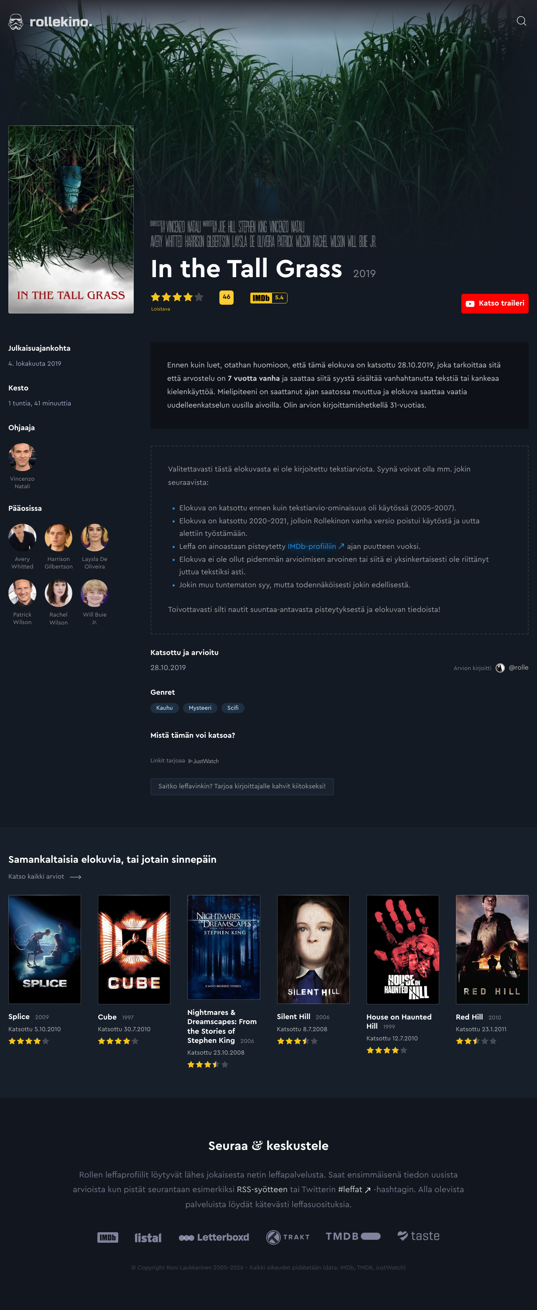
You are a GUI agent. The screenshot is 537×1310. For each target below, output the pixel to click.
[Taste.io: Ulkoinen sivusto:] (418, 1236)
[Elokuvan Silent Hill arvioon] (313, 971)
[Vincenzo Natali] (22, 466)
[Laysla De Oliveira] (95, 547)
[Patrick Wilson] (22, 603)
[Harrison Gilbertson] (59, 547)
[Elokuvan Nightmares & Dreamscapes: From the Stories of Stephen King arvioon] (223, 982)
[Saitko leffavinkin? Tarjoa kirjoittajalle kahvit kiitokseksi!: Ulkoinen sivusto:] (242, 786)
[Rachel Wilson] (59, 603)
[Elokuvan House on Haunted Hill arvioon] (402, 975)
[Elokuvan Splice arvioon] (44, 971)
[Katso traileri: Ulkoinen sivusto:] (495, 297)
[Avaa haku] (521, 17)
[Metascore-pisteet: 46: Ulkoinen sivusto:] (226, 298)
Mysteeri (200, 708)
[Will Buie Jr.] (95, 603)
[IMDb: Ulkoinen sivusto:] (108, 1236)
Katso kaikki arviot (44, 876)
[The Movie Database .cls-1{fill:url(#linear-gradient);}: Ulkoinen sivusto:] (353, 1236)
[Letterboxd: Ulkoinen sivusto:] (213, 1237)
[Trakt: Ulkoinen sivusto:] (290, 1236)
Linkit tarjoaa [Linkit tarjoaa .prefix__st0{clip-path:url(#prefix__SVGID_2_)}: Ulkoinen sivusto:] (184, 760)
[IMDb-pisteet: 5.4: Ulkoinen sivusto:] (269, 298)
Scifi (233, 708)
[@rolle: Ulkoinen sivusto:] (512, 668)
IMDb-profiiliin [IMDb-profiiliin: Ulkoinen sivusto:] (312, 547)
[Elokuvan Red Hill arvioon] (492, 971)
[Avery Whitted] (22, 547)
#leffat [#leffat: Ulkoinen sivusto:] (350, 1189)
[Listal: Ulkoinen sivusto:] (146, 1236)
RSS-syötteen (262, 1189)
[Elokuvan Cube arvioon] (134, 971)
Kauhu (164, 708)
